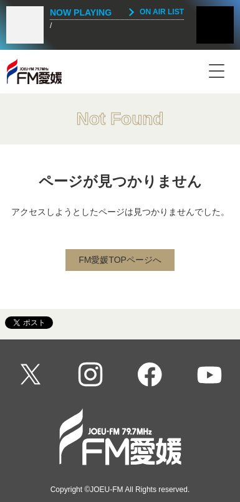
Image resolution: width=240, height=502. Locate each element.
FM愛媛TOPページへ (120, 260)
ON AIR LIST (162, 11)
